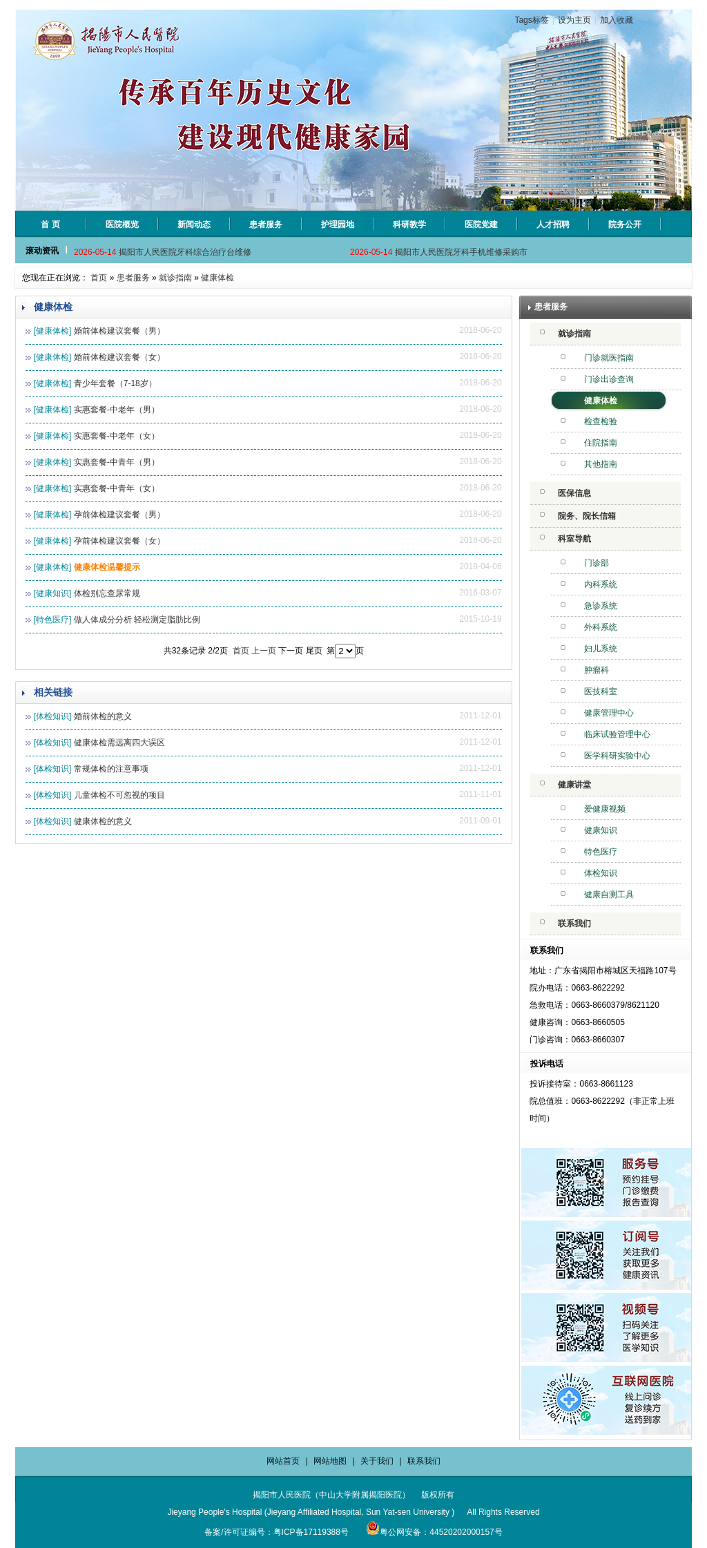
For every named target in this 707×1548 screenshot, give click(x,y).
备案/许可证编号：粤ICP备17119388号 (276, 1532)
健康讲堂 (574, 785)
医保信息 (574, 493)
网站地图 (330, 1461)
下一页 (290, 651)
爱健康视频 (605, 809)
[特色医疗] (53, 619)
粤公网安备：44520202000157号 (434, 1532)
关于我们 (377, 1461)
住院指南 (600, 443)
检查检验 (600, 421)
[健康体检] (53, 331)
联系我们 (574, 923)
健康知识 (600, 830)
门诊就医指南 (609, 358)
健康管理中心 (609, 713)
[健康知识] (53, 593)
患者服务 (133, 278)
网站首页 (283, 1461)
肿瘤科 (596, 670)
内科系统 (600, 584)
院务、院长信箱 (587, 516)
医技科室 (600, 691)
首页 (98, 278)
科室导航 (574, 539)
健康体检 (217, 278)
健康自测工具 (609, 894)
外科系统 (600, 627)
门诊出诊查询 (609, 379)
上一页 (263, 651)
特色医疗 (600, 852)
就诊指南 (175, 278)
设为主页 (574, 20)
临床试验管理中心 (617, 734)
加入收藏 (616, 20)
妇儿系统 (600, 648)
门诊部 (596, 563)
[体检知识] (53, 716)
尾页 (314, 651)
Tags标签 (531, 20)
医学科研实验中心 (617, 756)
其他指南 (600, 464)
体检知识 (600, 873)
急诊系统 (600, 606)
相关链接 (53, 692)
